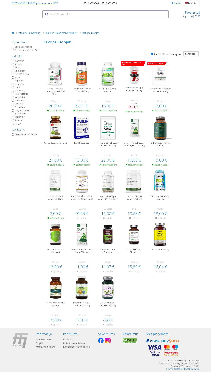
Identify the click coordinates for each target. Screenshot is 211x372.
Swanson (18, 120)
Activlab (17, 64)
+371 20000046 (90, 3)
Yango (16, 123)
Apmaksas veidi (44, 339)
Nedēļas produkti (22, 46)
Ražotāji (16, 56)
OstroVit (17, 103)
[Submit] (46, 14)
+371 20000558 (108, 3)
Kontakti (67, 339)
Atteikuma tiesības (45, 346)
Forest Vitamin (20, 73)
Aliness (17, 67)
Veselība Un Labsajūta (24, 134)
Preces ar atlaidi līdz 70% (25, 50)
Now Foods (19, 100)
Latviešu (191, 3)
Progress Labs (20, 110)
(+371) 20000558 (174, 369)
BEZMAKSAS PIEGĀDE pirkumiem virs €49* (35, 3)
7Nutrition (18, 60)
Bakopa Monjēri (90, 32)
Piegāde (40, 343)
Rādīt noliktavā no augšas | (167, 54)
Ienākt (176, 3)
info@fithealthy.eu (191, 369)
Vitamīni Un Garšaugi (29, 32)
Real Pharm (19, 113)
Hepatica (17, 80)
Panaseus (18, 106)
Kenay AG (18, 90)
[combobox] (105, 14)
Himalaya (18, 83)
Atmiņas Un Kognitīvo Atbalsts (61, 32)
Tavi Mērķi (18, 129)
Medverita (18, 97)
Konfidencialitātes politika (76, 346)
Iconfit (16, 87)
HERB (16, 77)
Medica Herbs (20, 93)
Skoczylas (18, 116)
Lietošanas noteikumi (74, 343)
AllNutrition (18, 70)
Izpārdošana (20, 42)
